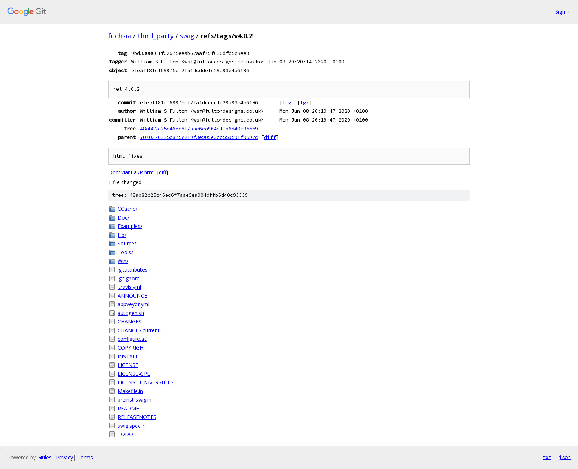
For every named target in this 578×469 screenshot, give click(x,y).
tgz (304, 102)
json (565, 457)
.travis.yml (129, 286)
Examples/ (130, 226)
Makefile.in (130, 391)
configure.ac (132, 338)
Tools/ (125, 252)
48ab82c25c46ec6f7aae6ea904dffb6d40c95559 (199, 128)
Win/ (123, 261)
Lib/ (122, 234)
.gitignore (129, 278)
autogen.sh (131, 312)
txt (547, 457)
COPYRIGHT (132, 347)
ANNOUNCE (132, 295)
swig (187, 35)
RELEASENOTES (137, 416)
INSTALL (128, 356)
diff (270, 137)
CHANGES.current (139, 330)
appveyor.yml (133, 304)
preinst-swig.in (135, 399)
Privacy (64, 457)
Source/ (127, 243)
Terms (85, 457)
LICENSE (128, 364)
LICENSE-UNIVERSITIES (146, 382)
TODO (125, 434)
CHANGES (130, 321)
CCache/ (127, 208)
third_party (155, 35)
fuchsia (119, 35)
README (128, 408)
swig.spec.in (132, 425)
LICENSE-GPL (134, 373)
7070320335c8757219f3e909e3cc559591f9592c (199, 137)
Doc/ (123, 217)
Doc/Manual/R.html (131, 172)
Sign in (563, 11)
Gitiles (44, 457)
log (286, 102)
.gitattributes (132, 269)
